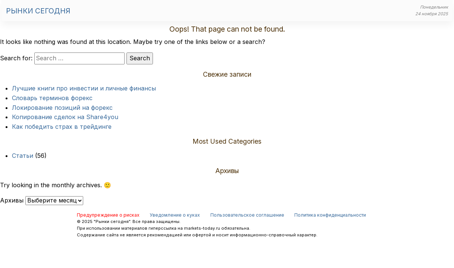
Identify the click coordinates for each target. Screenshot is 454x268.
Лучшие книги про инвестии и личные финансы (84, 88)
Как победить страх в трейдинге (62, 126)
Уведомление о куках (175, 215)
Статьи (22, 155)
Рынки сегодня (38, 10)
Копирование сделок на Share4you (65, 117)
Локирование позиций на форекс (62, 107)
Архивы (12, 200)
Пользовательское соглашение (247, 215)
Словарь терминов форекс (52, 98)
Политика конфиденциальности (330, 215)
